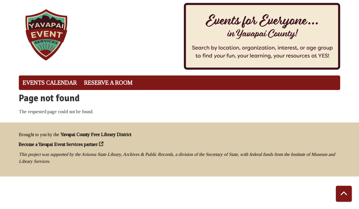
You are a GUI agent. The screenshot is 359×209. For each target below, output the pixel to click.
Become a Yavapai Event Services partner (58, 144)
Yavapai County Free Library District (96, 134)
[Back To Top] (344, 194)
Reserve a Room (108, 83)
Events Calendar (50, 83)
